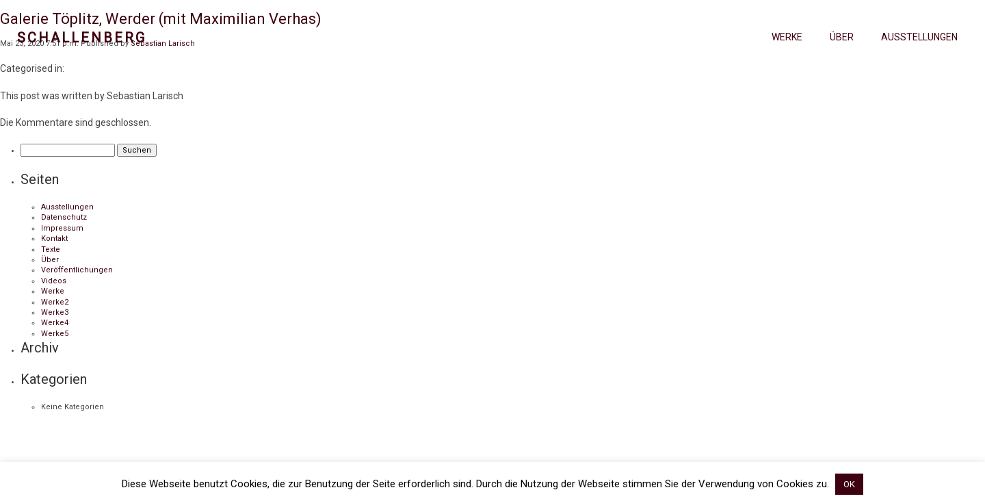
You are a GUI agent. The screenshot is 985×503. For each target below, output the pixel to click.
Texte (50, 249)
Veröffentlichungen (77, 270)
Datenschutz (64, 217)
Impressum (62, 228)
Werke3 (54, 312)
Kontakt (54, 238)
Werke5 (54, 333)
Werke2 (54, 302)
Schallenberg (81, 37)
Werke (787, 36)
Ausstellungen (919, 36)
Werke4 (54, 322)
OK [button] (849, 484)
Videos (53, 280)
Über (842, 36)
